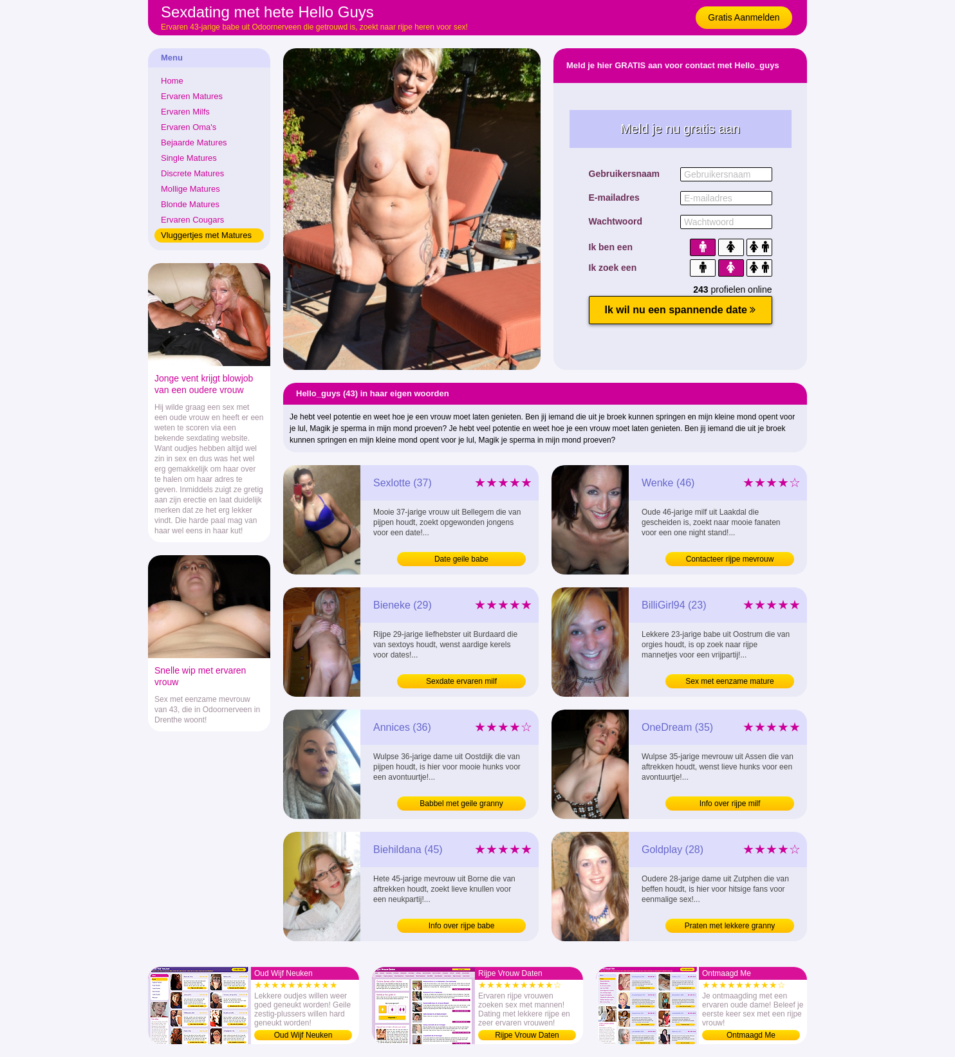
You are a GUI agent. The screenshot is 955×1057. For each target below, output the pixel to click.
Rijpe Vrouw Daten (527, 1035)
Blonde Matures (190, 204)
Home (172, 81)
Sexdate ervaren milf (461, 681)
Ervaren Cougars (192, 220)
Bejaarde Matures (194, 142)
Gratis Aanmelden (743, 17)
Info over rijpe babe (462, 925)
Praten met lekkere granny (730, 925)
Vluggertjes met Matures (206, 235)
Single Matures (189, 158)
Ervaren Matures (192, 96)
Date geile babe (461, 559)
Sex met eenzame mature (729, 681)
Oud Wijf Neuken (303, 1035)
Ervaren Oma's (188, 127)
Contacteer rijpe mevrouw (730, 559)
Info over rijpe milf (730, 803)
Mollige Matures (190, 189)
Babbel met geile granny (461, 803)
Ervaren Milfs (185, 111)
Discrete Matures (192, 173)
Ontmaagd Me (751, 1035)
